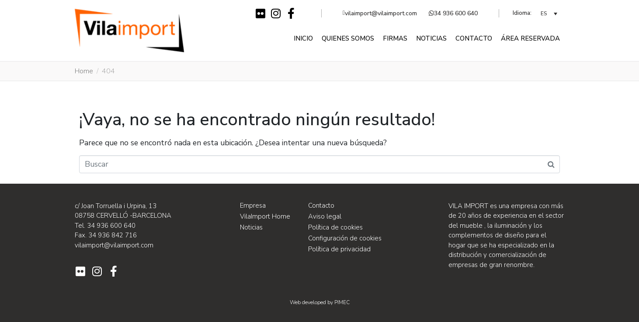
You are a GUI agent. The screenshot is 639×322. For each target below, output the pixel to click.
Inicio (303, 38)
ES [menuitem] (544, 13)
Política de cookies (335, 227)
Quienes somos (348, 38)
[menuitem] (549, 13)
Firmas (395, 38)
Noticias (431, 38)
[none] (549, 13)
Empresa (253, 205)
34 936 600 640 (453, 13)
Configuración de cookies (345, 238)
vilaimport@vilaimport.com (380, 13)
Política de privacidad (339, 249)
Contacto (473, 38)
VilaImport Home (265, 216)
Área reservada (530, 38)
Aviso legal (324, 216)
